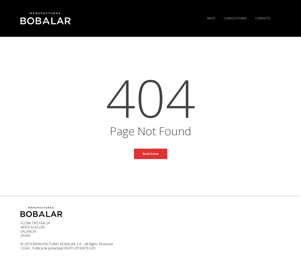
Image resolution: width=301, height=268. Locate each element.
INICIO (211, 18)
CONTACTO (262, 18)
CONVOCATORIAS (235, 18)
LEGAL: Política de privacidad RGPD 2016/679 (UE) (58, 248)
